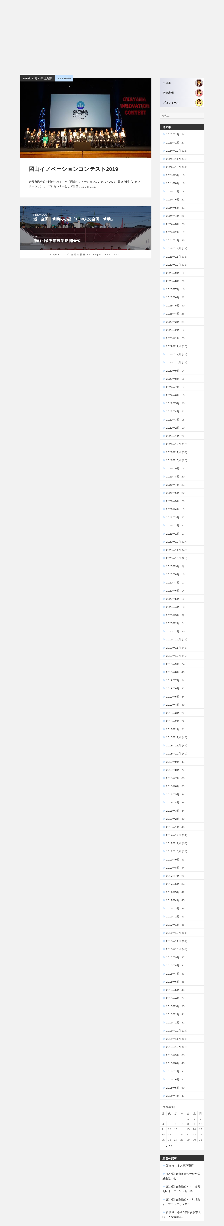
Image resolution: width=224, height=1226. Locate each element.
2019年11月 (173, 647)
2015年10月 (173, 1046)
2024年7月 (173, 191)
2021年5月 (173, 501)
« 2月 (169, 1146)
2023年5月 (173, 305)
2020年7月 (173, 582)
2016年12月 (173, 932)
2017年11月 (173, 843)
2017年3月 (173, 908)
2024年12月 (173, 150)
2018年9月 (173, 761)
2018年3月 (173, 810)
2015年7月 (173, 1071)
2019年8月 (173, 672)
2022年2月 (173, 427)
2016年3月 (173, 1006)
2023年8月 (173, 280)
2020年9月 (173, 566)
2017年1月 (173, 924)
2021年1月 (173, 533)
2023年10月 (173, 264)
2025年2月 (173, 134)
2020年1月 (173, 631)
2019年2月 (173, 720)
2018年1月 (173, 826)
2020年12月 (173, 541)
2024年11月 (173, 158)
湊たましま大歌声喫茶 (180, 1165)
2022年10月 (173, 362)
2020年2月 (173, 623)
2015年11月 (173, 1038)
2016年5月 (173, 989)
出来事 (183, 83)
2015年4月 (173, 1095)
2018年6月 (173, 786)
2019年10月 (173, 655)
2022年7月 (173, 386)
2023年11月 (173, 256)
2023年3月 (173, 321)
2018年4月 (173, 802)
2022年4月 (173, 411)
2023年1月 (173, 338)
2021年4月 (173, 509)
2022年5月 (173, 403)
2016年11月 (173, 941)
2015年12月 (173, 1030)
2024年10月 (173, 166)
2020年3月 (173, 615)
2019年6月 (173, 688)
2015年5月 (173, 1087)
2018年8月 (173, 769)
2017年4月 (173, 900)
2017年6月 (173, 883)
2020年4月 (173, 606)
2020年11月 (173, 549)
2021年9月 (173, 468)
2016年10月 (173, 949)
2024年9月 (173, 175)
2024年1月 (173, 240)
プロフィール (183, 103)
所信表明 (183, 93)
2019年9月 (173, 663)
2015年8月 (173, 1063)
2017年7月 (173, 875)
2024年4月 (173, 215)
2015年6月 (173, 1079)
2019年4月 (173, 704)
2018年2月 (173, 818)
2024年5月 (173, 207)
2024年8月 (173, 183)
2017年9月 (173, 859)
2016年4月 (173, 997)
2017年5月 (173, 892)
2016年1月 (173, 1022)
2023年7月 (173, 289)
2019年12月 (173, 639)
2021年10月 (173, 460)
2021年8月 (173, 476)
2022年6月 (173, 395)
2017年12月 (173, 835)
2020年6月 (173, 590)
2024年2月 (173, 232)
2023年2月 (173, 329)
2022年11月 (173, 354)
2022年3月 (173, 419)
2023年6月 (173, 297)
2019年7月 (173, 680)
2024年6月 (173, 199)
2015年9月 (173, 1055)
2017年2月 (173, 916)
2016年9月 (173, 957)
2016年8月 (173, 965)
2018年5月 (173, 794)
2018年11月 (173, 745)
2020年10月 (173, 557)
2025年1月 (173, 142)
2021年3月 (173, 517)
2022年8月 (173, 378)
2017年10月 (173, 851)
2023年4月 (173, 313)
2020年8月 (173, 574)
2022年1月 (173, 435)
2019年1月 (173, 729)
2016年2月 (173, 1014)
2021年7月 (173, 484)
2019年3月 (173, 712)
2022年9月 (173, 370)
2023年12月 (173, 248)
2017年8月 (173, 867)
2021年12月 (173, 443)
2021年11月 (173, 452)
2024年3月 (173, 224)
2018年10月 (173, 753)
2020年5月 (173, 598)
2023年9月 (173, 272)
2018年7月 (173, 778)
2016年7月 (173, 973)
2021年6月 (173, 492)
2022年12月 (173, 346)
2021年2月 (173, 525)
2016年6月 (173, 981)
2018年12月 (173, 737)
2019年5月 (173, 696)
